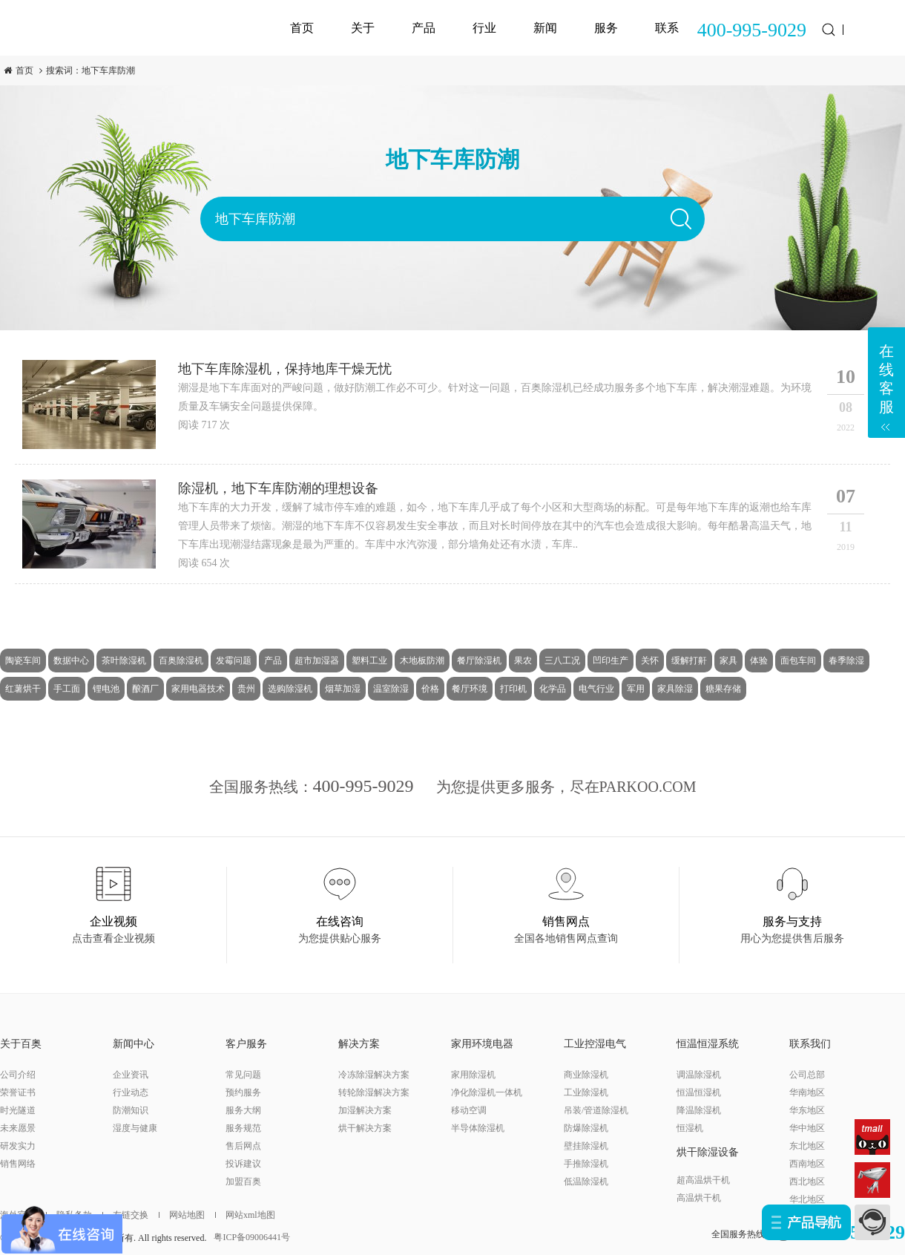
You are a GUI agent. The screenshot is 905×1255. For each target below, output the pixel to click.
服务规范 (243, 1128)
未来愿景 (18, 1128)
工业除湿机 (586, 1092)
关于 (363, 28)
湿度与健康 (135, 1128)
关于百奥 (21, 1043)
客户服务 (246, 1043)
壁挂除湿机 (586, 1146)
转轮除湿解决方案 (373, 1092)
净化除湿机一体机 (486, 1092)
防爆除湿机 (586, 1128)
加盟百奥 (243, 1181)
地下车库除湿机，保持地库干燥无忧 (285, 368)
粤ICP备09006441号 (252, 1237)
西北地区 (807, 1181)
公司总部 (807, 1074)
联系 (667, 28)
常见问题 (243, 1074)
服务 (606, 28)
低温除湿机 (586, 1181)
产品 (423, 28)
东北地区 (807, 1146)
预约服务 (243, 1092)
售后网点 (243, 1146)
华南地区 (807, 1092)
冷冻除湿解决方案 (373, 1074)
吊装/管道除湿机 (596, 1110)
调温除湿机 (699, 1074)
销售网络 (18, 1164)
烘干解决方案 (365, 1128)
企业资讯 (130, 1074)
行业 (484, 28)
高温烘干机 (699, 1198)
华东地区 (807, 1110)
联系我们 (810, 1043)
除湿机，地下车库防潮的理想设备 (278, 488)
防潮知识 (130, 1110)
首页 (302, 28)
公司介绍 (18, 1074)
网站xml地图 (245, 1215)
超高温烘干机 (703, 1180)
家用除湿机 (473, 1074)
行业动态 (130, 1092)
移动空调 (469, 1110)
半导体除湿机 (477, 1128)
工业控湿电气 (595, 1043)
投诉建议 (243, 1164)
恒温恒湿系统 (708, 1043)
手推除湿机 (586, 1164)
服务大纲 (243, 1110)
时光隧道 (18, 1110)
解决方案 (359, 1043)
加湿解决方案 (365, 1110)
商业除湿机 (586, 1074)
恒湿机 (690, 1128)
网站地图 (182, 1215)
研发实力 (18, 1146)
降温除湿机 (699, 1110)
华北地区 (807, 1199)
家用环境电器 (482, 1043)
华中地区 (807, 1128)
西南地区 (807, 1164)
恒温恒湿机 (699, 1092)
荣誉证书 (18, 1092)
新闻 (545, 28)
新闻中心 (133, 1043)
